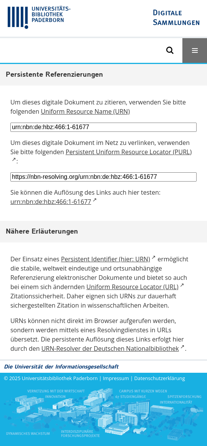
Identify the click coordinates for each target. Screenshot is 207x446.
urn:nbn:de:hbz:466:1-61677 (50, 201)
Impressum (116, 378)
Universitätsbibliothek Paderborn (60, 378)
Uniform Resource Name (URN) (85, 111)
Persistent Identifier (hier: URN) (105, 259)
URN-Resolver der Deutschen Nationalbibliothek (110, 348)
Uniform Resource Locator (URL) (133, 287)
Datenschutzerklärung (159, 378)
